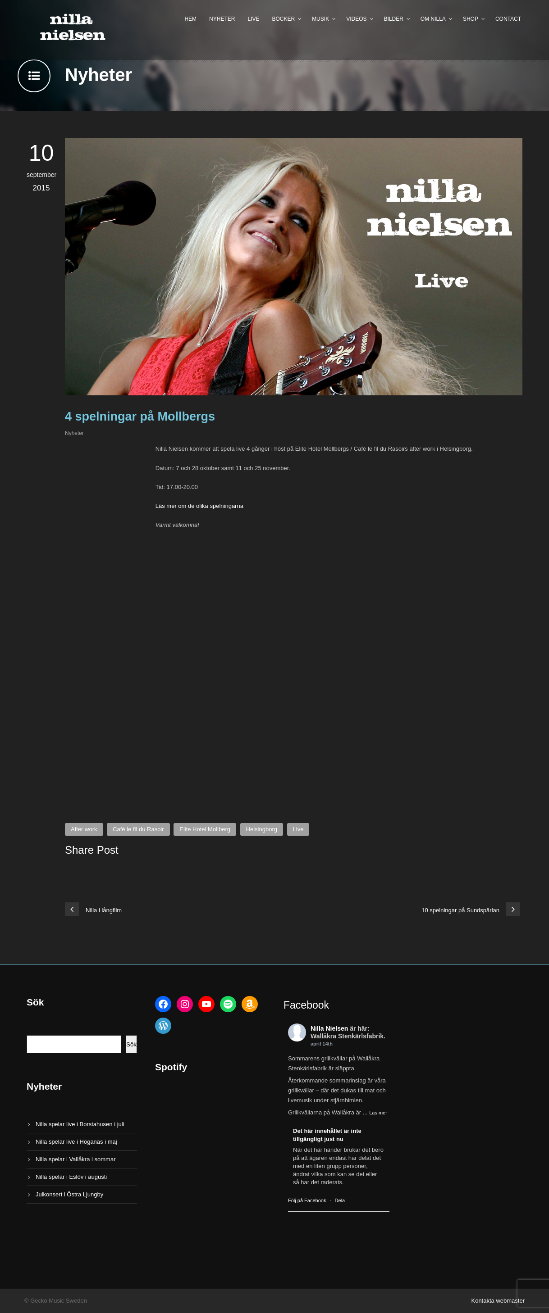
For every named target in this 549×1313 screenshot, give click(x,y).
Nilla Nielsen (329, 1028)
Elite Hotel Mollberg (204, 829)
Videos (356, 19)
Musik (320, 19)
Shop (470, 19)
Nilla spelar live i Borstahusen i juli (80, 1124)
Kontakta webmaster (498, 1300)
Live (253, 19)
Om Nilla (433, 19)
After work (84, 829)
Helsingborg (261, 829)
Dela (340, 1200)
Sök (131, 1044)
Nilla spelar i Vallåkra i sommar (75, 1159)
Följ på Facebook (307, 1200)
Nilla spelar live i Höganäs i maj (76, 1141)
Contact (508, 19)
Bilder (393, 19)
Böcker (283, 19)
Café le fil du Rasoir (138, 829)
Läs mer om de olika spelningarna (199, 506)
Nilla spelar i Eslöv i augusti (71, 1176)
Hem (190, 19)
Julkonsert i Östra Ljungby (69, 1194)
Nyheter (222, 19)
